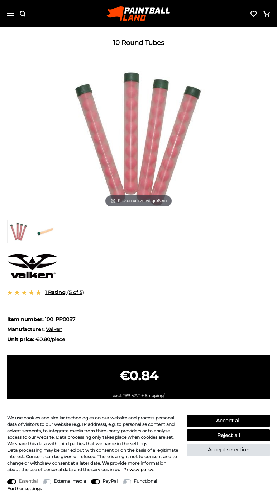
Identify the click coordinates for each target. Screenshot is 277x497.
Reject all (228, 435)
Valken (54, 329)
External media (70, 481)
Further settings (24, 488)
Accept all (228, 420)
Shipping (154, 395)
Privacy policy (138, 469)
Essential (28, 481)
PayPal (110, 481)
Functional (145, 481)
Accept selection (228, 449)
